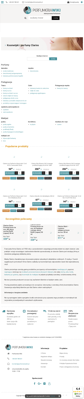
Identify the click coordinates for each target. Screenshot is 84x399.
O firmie (43, 352)
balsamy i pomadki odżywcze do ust (14, 101)
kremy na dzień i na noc (10, 93)
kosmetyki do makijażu (30, 273)
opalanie (6, 109)
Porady (62, 355)
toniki (71, 271)
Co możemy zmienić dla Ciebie (69, 359)
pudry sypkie (7, 124)
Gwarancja (44, 362)
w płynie (32, 124)
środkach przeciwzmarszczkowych (34, 271)
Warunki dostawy (46, 359)
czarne (59, 124)
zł (15, 169)
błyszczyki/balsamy (9, 138)
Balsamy (51, 271)
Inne (4, 141)
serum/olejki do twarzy (10, 96)
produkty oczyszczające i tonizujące (14, 103)
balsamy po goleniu (11, 273)
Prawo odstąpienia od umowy (69, 365)
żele (67, 271)
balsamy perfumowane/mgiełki (13, 76)
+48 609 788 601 (17, 357)
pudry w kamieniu (8, 127)
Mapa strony (64, 352)
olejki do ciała (34, 91)
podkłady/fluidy (8, 129)
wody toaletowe (8, 71)
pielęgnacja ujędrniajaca (37, 93)
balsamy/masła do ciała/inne (39, 88)
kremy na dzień (8, 88)
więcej (53, 396)
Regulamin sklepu (46, 355)
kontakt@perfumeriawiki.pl (20, 362)
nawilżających (62, 268)
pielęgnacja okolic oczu (10, 98)
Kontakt (43, 365)
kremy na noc (7, 91)
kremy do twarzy (62, 88)
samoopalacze (8, 112)
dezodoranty (34, 71)
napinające (8, 271)
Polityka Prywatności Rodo (68, 362)
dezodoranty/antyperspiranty (12, 73)
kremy (63, 271)
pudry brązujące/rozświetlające (13, 132)
